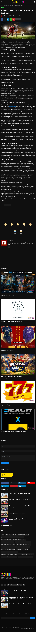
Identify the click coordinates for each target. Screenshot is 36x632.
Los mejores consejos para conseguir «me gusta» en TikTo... (20, 518)
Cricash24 (10, 592)
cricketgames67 (3, 378)
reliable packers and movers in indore (23, 544)
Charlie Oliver (3, 323)
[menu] (1, 2)
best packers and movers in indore (7, 542)
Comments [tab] (3, 440)
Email (2, 449)
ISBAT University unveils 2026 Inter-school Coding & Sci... (20, 499)
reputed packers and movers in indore (25, 557)
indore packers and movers (6, 539)
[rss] (23, 585)
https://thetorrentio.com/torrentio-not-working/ (11, 321)
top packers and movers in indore (19, 539)
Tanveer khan (11, 605)
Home (2, 5)
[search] (34, 2)
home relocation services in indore (27, 554)
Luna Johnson (11, 519)
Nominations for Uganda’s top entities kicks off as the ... (20, 512)
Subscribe (33, 618)
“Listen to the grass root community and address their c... (20, 506)
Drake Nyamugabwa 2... (13, 501)
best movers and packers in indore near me (9, 552)
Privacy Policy (31, 629)
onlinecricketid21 (3, 295)
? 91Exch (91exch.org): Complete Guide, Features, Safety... (13, 431)
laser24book (3, 433)
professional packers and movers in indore (9, 557)
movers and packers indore (18, 537)
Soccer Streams (7, 204)
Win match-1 (3, 350)
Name (2, 444)
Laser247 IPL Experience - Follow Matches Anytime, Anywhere (14, 294)
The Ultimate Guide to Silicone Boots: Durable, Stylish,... (20, 493)
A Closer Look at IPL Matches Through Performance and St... (21, 591)
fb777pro (2, 405)
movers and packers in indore (11, 534)
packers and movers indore (6, 537)
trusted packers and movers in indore (8, 544)
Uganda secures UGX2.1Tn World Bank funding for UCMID (21, 597)
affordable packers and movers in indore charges (10, 554)
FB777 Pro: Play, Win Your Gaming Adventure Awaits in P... (13, 404)
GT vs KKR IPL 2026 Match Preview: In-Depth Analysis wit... (13, 349)
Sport (5, 5)
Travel (2, 534)
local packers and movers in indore (23, 547)
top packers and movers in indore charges (23, 542)
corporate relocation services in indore (8, 547)
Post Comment (5, 463)
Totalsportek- (11, 240)
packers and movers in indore (23, 534)
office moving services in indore (22, 549)
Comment (3, 454)
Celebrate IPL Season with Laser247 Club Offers (11, 376)
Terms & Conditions (24, 629)
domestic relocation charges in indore (8, 549)
